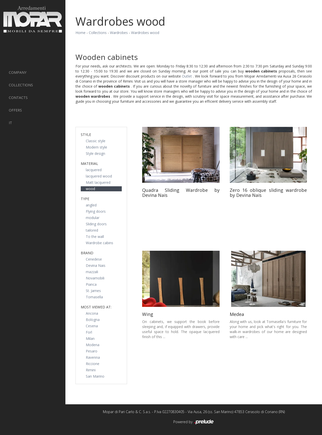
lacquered (94, 169)
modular (92, 217)
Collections (21, 85)
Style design (95, 153)
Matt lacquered (98, 182)
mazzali (92, 271)
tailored (92, 230)
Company (17, 72)
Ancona (92, 313)
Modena (92, 344)
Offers (15, 110)
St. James (93, 290)
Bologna (93, 319)
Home (80, 32)
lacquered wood (99, 176)
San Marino (95, 376)
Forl (89, 332)
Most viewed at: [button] (96, 307)
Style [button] (86, 134)
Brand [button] (87, 252)
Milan (90, 338)
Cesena (92, 325)
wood (90, 188)
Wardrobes (119, 32)
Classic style (95, 140)
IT (10, 122)
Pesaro (91, 351)
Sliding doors (96, 224)
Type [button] (85, 198)
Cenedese (94, 259)
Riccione (92, 363)
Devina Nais (95, 265)
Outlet (187, 76)
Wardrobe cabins (99, 242)
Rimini (91, 370)
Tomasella (94, 297)
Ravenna (93, 357)
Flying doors (96, 211)
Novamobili (95, 278)
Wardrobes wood (145, 32)
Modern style (96, 147)
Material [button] (89, 163)
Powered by (193, 422)
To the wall (95, 236)
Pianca (91, 284)
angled (91, 205)
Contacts (18, 97)
